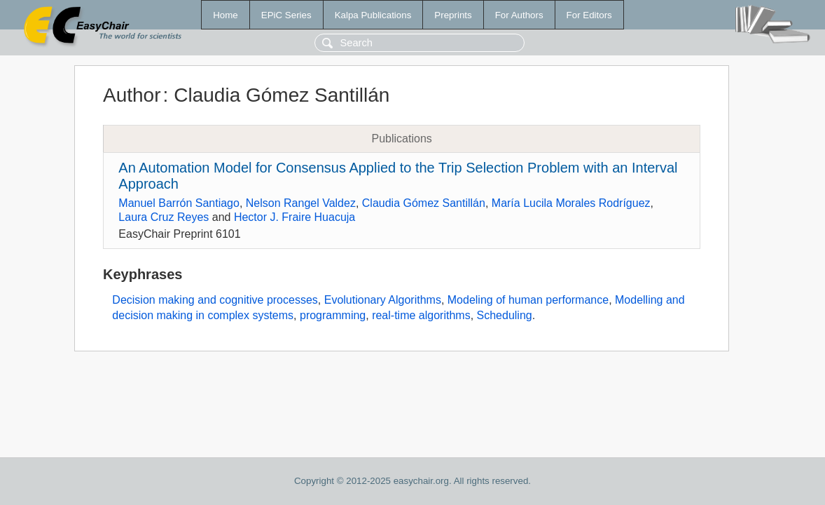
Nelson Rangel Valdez (301, 203)
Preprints (452, 15)
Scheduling (504, 315)
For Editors (589, 15)
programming (333, 315)
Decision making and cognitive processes (214, 300)
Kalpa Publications (373, 15)
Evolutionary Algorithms (382, 300)
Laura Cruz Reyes (163, 217)
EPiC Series (286, 15)
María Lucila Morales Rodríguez (571, 203)
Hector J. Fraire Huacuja (294, 217)
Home (225, 15)
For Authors (519, 15)
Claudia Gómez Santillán (423, 203)
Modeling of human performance (528, 300)
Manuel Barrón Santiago (179, 203)
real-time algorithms (421, 315)
